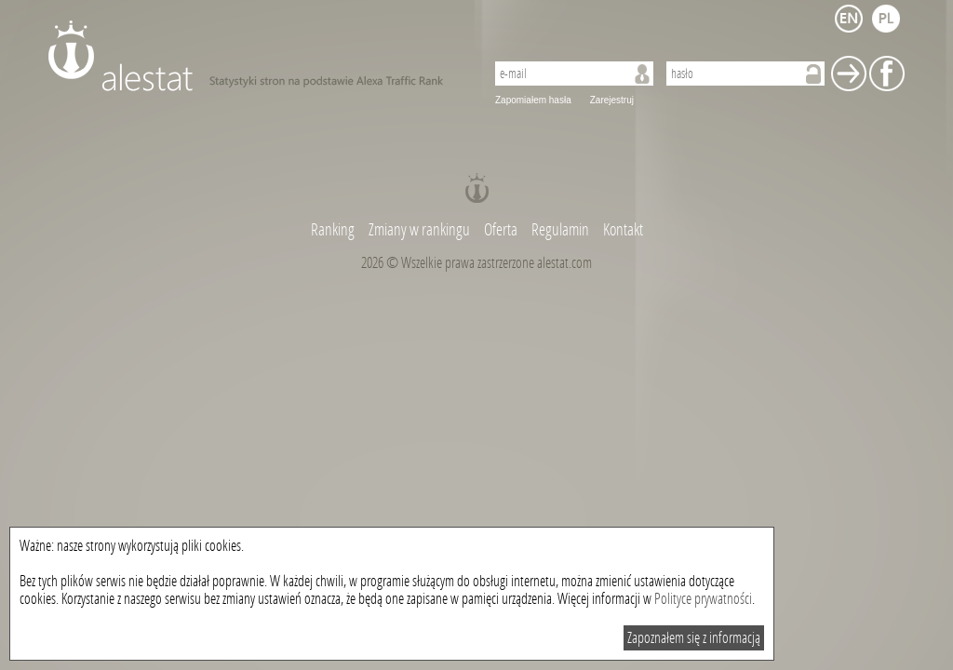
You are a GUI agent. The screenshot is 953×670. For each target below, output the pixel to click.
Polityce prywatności (703, 599)
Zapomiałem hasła (533, 100)
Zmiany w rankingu (421, 230)
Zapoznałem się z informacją (693, 638)
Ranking (334, 230)
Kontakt (623, 230)
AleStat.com (255, 56)
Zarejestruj (612, 100)
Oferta (500, 230)
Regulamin (560, 230)
